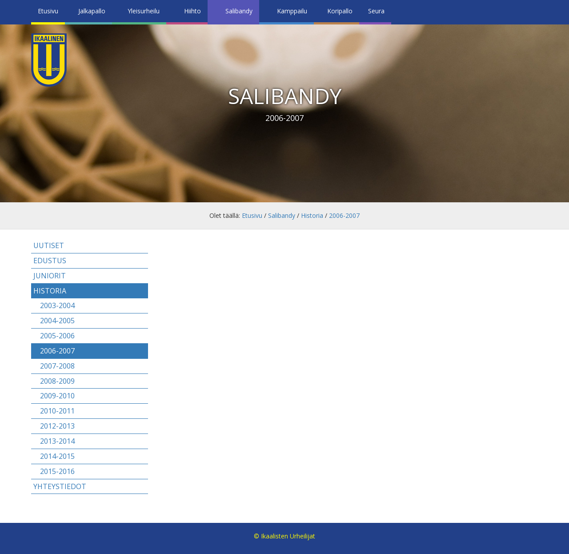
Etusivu (48, 11)
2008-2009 (57, 381)
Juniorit (49, 276)
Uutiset (48, 245)
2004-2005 (57, 320)
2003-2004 (57, 305)
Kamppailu (292, 11)
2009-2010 (57, 396)
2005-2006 (57, 336)
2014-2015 (57, 456)
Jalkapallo (91, 11)
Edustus (49, 260)
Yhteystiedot (59, 486)
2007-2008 (57, 366)
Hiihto (192, 11)
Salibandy (238, 11)
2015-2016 (57, 471)
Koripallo (340, 11)
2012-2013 (57, 426)
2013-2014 (57, 441)
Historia (312, 215)
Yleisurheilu (144, 11)
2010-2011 (57, 411)
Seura (376, 11)
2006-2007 (344, 215)
